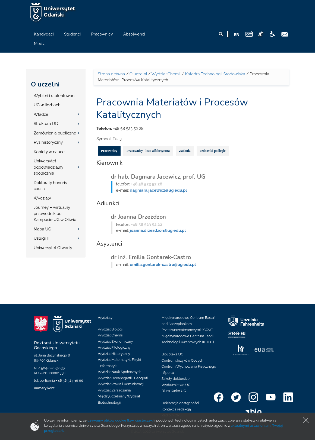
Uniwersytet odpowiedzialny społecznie (48, 167)
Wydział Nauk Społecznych (119, 372)
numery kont (44, 388)
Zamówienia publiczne (55, 133)
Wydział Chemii (165, 74)
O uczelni (45, 84)
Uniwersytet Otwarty (53, 247)
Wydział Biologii (110, 329)
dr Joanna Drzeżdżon (138, 217)
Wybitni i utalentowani (54, 95)
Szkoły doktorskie (176, 379)
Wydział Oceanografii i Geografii (123, 378)
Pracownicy (109, 151)
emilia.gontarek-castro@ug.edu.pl (163, 264)
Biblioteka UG (172, 354)
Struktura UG (46, 123)
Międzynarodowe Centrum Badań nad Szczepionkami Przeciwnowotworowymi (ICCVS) (188, 324)
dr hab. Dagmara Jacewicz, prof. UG (158, 177)
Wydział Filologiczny (114, 347)
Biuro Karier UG (174, 391)
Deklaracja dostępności (180, 403)
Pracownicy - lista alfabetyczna (148, 151)
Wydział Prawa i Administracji (121, 384)
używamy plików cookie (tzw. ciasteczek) (120, 420)
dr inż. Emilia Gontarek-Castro (151, 257)
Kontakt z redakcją (176, 409)
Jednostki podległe (213, 151)
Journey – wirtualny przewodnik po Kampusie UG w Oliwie (55, 213)
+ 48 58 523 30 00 (69, 380)
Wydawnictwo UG (176, 385)
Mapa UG (42, 229)
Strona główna (111, 74)
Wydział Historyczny (114, 354)
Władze (41, 114)
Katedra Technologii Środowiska (215, 74)
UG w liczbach (47, 104)
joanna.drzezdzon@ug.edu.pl (158, 230)
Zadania (185, 151)
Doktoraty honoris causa (50, 185)
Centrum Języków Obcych (182, 360)
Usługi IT (42, 238)
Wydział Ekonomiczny (115, 341)
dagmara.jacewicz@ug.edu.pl (158, 190)
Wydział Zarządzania (114, 390)
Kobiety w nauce (49, 151)
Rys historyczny (48, 142)
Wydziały (42, 198)
